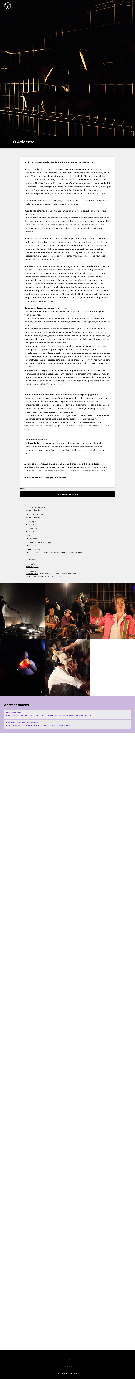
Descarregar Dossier (67, 494)
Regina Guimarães (33, 510)
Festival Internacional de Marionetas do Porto (44, 576)
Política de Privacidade (67, 1373)
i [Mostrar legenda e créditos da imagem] (131, 132)
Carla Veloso (31, 545)
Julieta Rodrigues (75, 553)
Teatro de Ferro (32, 574)
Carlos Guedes (32, 538)
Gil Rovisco (30, 560)
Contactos (67, 1366)
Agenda (68, 1360)
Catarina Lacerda (33, 553)
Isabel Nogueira (32, 567)
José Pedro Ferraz (60, 553)
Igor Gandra (30, 524)
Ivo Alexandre (46, 553)
